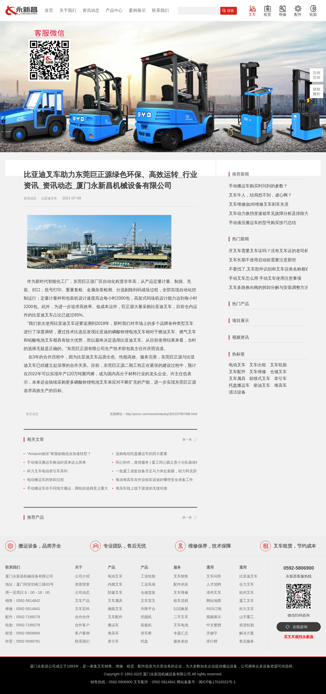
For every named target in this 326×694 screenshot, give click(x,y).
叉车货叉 (148, 600)
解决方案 (246, 633)
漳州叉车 (213, 592)
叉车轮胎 (278, 365)
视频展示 (213, 617)
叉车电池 (181, 625)
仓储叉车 (278, 371)
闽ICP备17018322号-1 (217, 682)
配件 (298, 14)
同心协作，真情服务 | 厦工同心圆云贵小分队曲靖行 (158, 462)
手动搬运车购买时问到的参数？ (258, 186)
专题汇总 (181, 633)
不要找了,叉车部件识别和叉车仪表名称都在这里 (273, 269)
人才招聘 (213, 584)
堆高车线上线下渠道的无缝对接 (141, 488)
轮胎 (313, 14)
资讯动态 (91, 10)
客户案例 (82, 633)
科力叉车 (246, 609)
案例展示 (137, 10)
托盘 (144, 641)
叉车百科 (82, 609)
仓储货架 (148, 592)
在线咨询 (300, 627)
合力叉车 (246, 584)
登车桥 (146, 633)
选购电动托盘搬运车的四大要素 (141, 454)
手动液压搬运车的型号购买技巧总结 (262, 222)
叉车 (252, 14)
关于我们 (67, 10)
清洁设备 (237, 392)
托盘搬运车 (239, 385)
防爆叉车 (115, 592)
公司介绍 (82, 576)
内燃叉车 (115, 584)
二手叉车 (181, 617)
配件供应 (181, 584)
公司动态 (82, 592)
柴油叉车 (261, 385)
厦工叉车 (246, 600)
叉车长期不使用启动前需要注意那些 (262, 260)
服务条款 (181, 641)
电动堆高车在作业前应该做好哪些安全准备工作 (154, 480)
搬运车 (113, 625)
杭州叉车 (246, 592)
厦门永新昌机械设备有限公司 (167, 674)
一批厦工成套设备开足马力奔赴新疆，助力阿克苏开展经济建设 (167, 471)
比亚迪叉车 (248, 576)
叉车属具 (237, 378)
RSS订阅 (213, 609)
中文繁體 (213, 625)
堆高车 (280, 385)
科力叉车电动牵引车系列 (47, 471)
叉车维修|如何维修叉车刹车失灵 (259, 204)
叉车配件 (237, 371)
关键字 (211, 633)
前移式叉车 (259, 378)
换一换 (187, 439)
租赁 (267, 14)
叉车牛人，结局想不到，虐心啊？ (260, 195)
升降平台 (148, 609)
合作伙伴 (82, 617)
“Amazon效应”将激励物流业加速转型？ (59, 454)
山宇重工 (246, 617)
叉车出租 (257, 365)
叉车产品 (82, 600)
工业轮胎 (148, 576)
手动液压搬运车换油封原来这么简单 (56, 462)
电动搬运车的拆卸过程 (45, 480)
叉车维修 (257, 371)
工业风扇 (148, 584)
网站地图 (213, 600)
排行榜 (211, 641)
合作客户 (82, 625)
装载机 (146, 625)
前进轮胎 (246, 625)
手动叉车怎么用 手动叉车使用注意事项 (265, 278)
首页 (49, 10)
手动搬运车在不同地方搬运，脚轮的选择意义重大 (67, 488)
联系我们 (160, 10)
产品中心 (114, 10)
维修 (282, 14)
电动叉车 (237, 365)
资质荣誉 (82, 584)
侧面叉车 (115, 609)
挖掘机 (146, 617)
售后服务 (246, 641)
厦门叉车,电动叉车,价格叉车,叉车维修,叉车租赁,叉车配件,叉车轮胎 (21, 10)
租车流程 (181, 600)
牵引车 (280, 378)
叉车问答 (213, 576)
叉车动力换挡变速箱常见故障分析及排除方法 (271, 213)
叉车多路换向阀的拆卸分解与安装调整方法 (269, 287)
